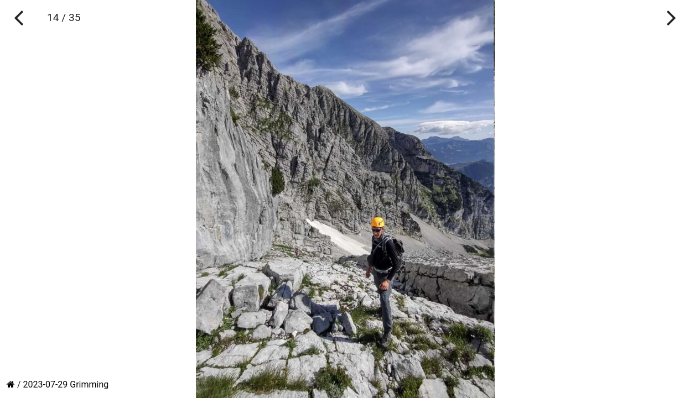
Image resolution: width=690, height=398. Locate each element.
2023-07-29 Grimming (66, 384)
